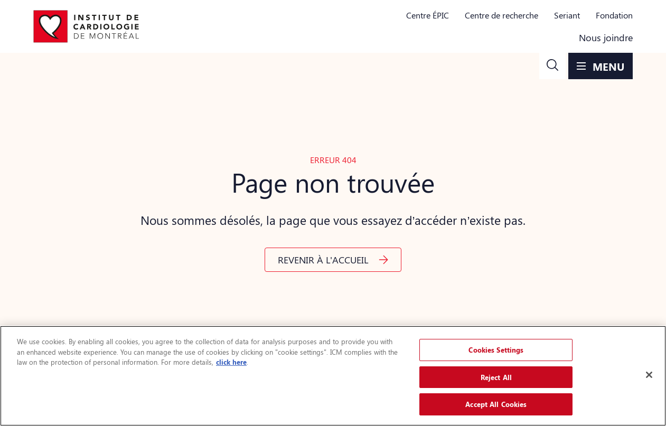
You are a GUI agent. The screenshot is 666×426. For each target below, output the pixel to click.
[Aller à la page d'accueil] (86, 26)
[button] (552, 66)
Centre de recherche (501, 15)
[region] (333, 376)
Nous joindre (606, 37)
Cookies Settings (495, 349)
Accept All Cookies (496, 404)
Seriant (567, 15)
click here (231, 361)
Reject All (496, 377)
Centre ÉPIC (427, 15)
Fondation (614, 15)
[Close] (649, 374)
